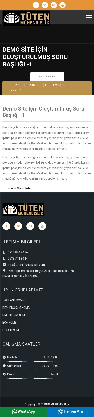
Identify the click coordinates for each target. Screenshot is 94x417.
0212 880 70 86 (15, 252)
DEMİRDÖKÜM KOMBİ (16, 307)
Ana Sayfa (47, 76)
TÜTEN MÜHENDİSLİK (55, 404)
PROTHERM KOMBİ (14, 315)
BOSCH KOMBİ (11, 330)
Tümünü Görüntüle (18, 188)
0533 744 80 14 (15, 258)
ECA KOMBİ (10, 322)
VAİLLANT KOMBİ (13, 300)
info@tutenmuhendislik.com (23, 264)
